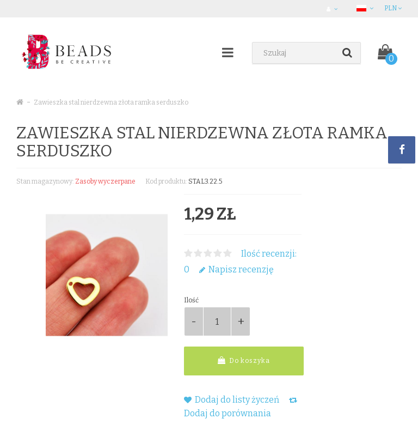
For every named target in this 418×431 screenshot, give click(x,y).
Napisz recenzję (236, 269)
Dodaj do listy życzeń (231, 399)
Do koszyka (244, 360)
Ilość (191, 300)
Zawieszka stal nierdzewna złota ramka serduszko (111, 102)
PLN (393, 8)
